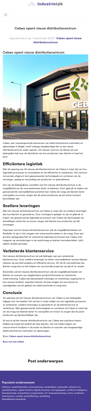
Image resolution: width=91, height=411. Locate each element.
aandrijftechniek (19, 387)
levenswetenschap (57, 393)
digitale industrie (42, 390)
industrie (6, 387)
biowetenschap (9, 393)
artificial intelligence (77, 390)
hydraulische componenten (30, 393)
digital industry (25, 390)
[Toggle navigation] (5, 14)
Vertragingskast (58, 390)
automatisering (35, 387)
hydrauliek (62, 387)
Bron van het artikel (13, 342)
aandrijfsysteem (9, 390)
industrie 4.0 (74, 387)
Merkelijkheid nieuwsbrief (14, 399)
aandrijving (44, 396)
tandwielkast (50, 387)
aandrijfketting (31, 396)
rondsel (19, 396)
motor (70, 393)
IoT (45, 393)
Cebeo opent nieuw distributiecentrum (30, 336)
